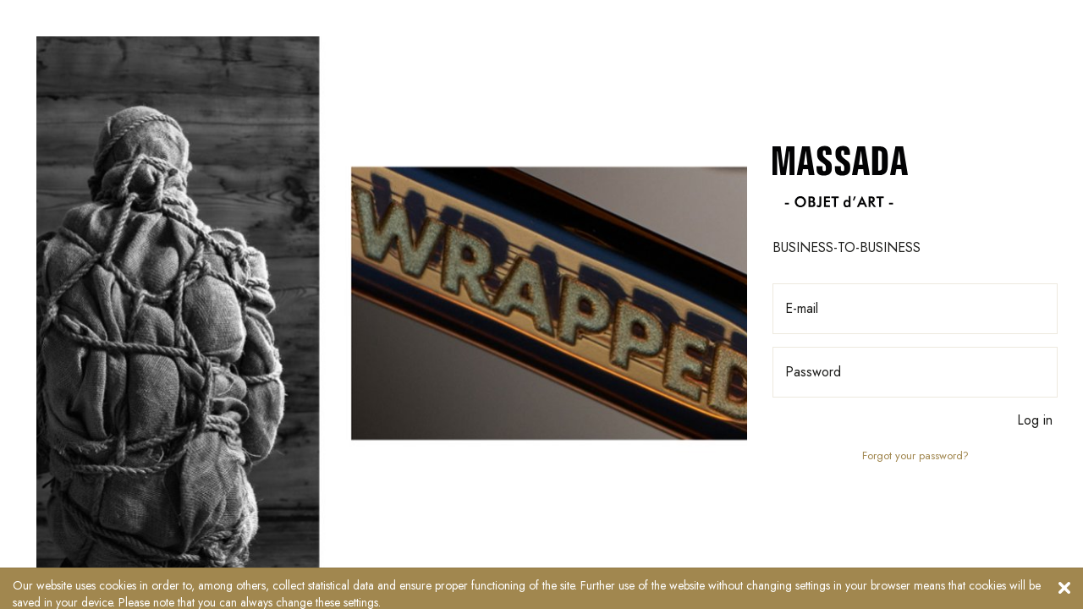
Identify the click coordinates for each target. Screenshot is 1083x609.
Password (813, 371)
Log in (1035, 420)
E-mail (801, 308)
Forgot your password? (915, 456)
